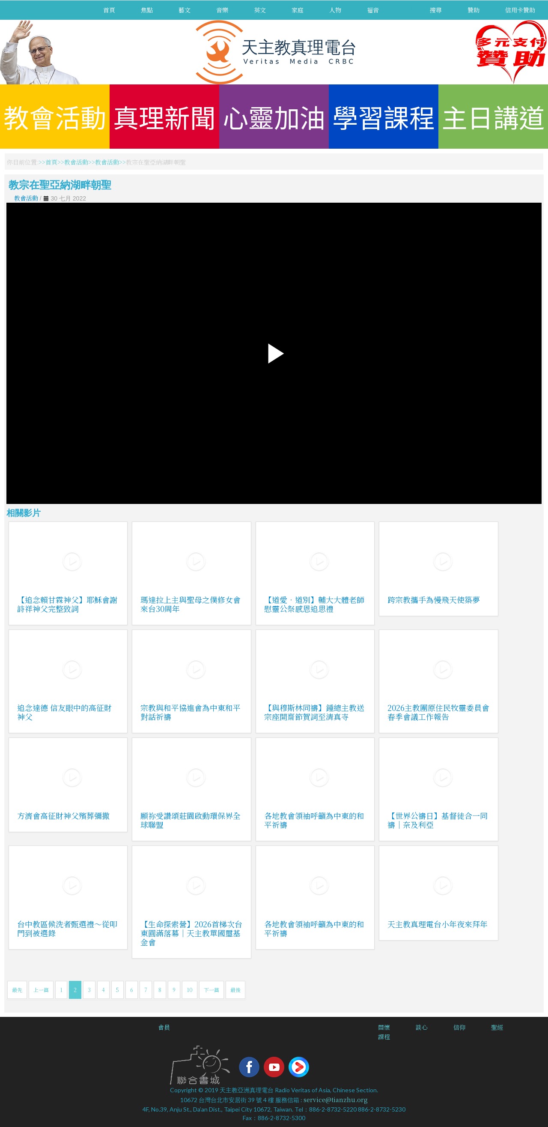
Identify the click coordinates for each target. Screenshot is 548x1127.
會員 (164, 1027)
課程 (384, 1036)
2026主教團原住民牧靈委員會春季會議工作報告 (438, 712)
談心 (422, 1027)
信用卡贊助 (520, 10)
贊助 (474, 10)
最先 (17, 989)
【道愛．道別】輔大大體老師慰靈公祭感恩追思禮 (314, 604)
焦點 (147, 10)
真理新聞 (164, 116)
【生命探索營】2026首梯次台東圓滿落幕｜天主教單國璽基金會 (191, 932)
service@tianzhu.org (336, 1099)
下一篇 (211, 989)
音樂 (222, 10)
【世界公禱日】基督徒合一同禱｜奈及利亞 (437, 820)
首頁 (109, 10)
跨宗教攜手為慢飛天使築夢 (433, 599)
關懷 (384, 1027)
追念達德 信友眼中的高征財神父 (64, 712)
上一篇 (41, 989)
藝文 (185, 10)
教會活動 (54, 116)
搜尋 (436, 10)
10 (190, 989)
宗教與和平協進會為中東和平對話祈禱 (190, 712)
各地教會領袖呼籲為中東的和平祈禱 (314, 820)
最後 (235, 989)
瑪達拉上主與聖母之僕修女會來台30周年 (190, 604)
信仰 (459, 1027)
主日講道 (493, 116)
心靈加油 (274, 116)
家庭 (298, 10)
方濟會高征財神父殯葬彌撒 (63, 815)
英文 (260, 10)
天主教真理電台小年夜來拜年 (437, 923)
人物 (335, 10)
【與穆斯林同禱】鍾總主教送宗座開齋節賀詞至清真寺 (314, 712)
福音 (373, 10)
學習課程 (383, 116)
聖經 (497, 1027)
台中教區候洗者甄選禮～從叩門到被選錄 (67, 928)
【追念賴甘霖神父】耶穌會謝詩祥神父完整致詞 (67, 604)
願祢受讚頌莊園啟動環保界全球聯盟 (190, 820)
